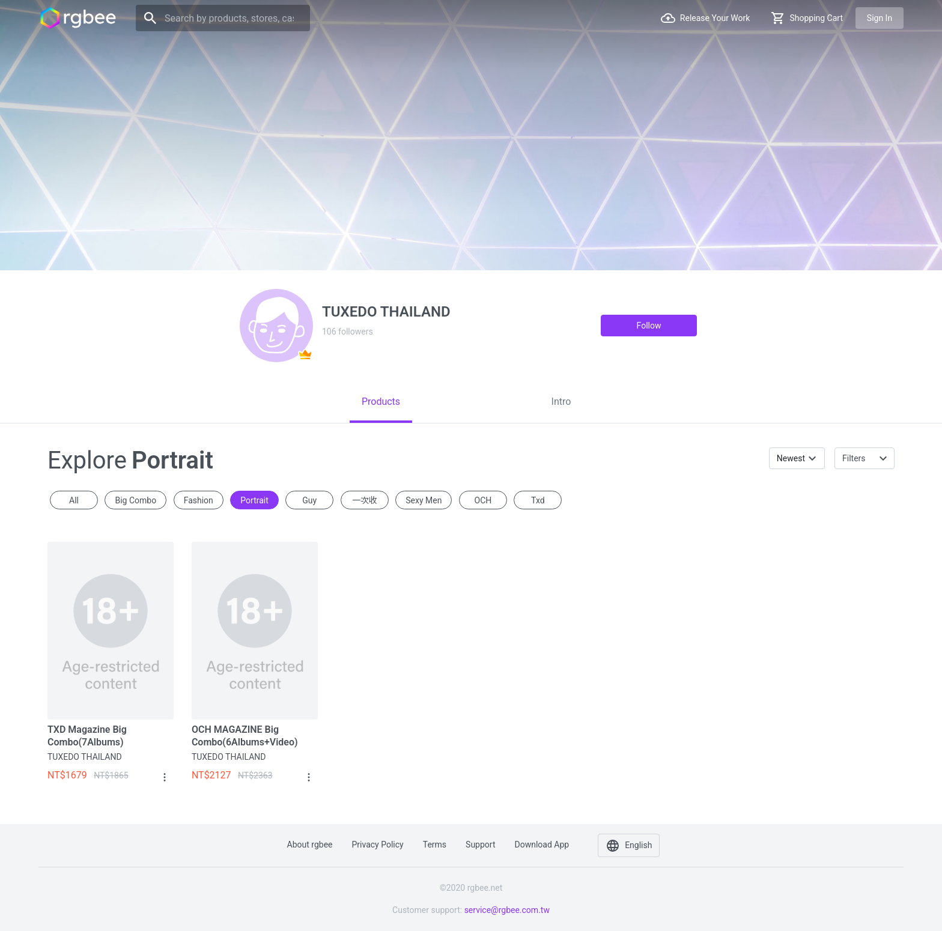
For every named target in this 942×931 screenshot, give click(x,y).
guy (309, 500)
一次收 (364, 500)
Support (480, 844)
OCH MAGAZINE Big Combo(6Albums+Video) (245, 736)
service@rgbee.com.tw (507, 910)
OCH (483, 500)
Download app (541, 844)
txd (538, 500)
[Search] (223, 18)
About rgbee (310, 844)
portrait (254, 500)
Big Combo (135, 500)
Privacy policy (378, 844)
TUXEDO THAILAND (84, 757)
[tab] (381, 402)
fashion (198, 500)
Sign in (879, 18)
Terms (434, 844)
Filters (854, 458)
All (74, 500)
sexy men (424, 500)
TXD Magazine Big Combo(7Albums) (87, 736)
